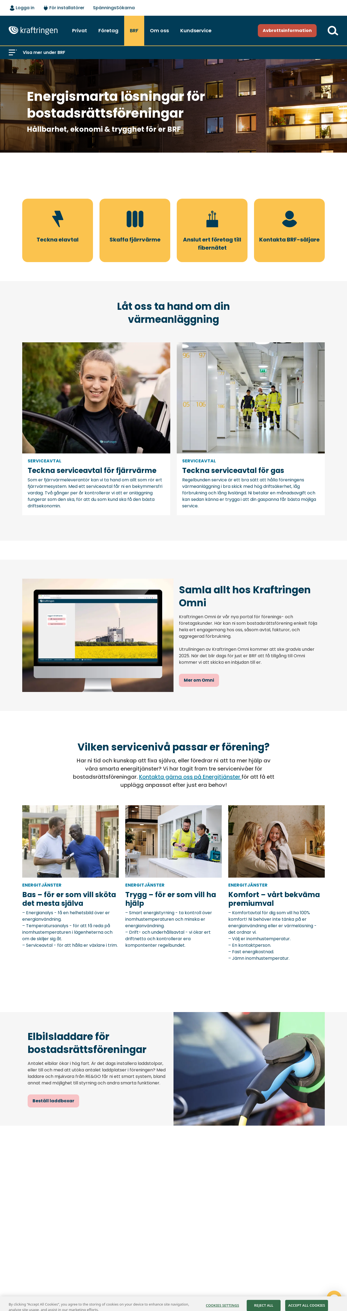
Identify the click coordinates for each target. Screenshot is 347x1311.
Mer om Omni (199, 680)
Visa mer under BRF (44, 52)
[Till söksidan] (332, 30)
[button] (13, 53)
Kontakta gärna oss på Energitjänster (190, 777)
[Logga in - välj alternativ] (22, 8)
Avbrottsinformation (287, 30)
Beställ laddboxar (53, 1101)
